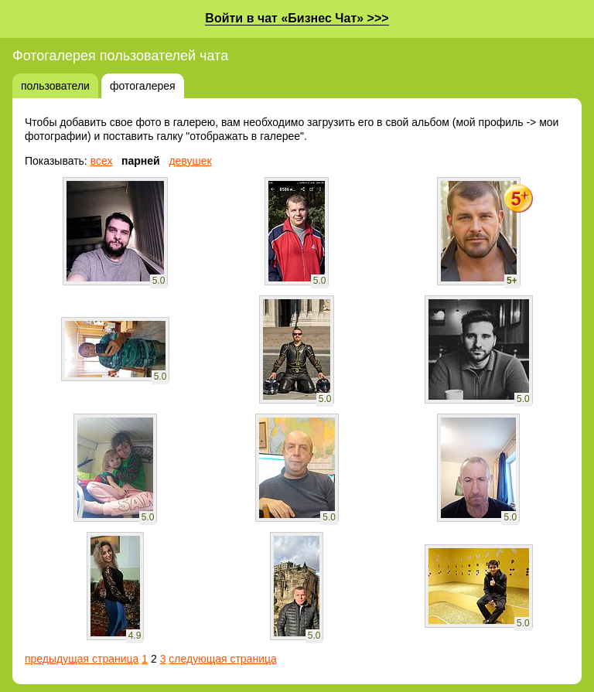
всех (101, 161)
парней (140, 161)
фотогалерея (143, 86)
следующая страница (222, 659)
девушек (190, 161)
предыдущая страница (81, 659)
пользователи (55, 86)
